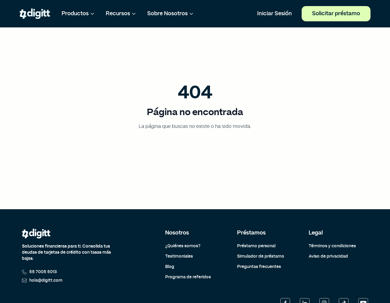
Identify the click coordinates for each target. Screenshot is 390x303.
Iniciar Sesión (274, 13)
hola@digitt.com (42, 280)
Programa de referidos (188, 277)
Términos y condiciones (332, 246)
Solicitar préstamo (336, 13)
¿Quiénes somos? (182, 246)
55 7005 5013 (39, 272)
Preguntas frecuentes (259, 267)
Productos (78, 13)
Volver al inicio (195, 146)
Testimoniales (179, 256)
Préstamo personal (256, 246)
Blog (169, 267)
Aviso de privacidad (328, 256)
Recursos (121, 13)
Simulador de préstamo (260, 256)
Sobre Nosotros (170, 13)
